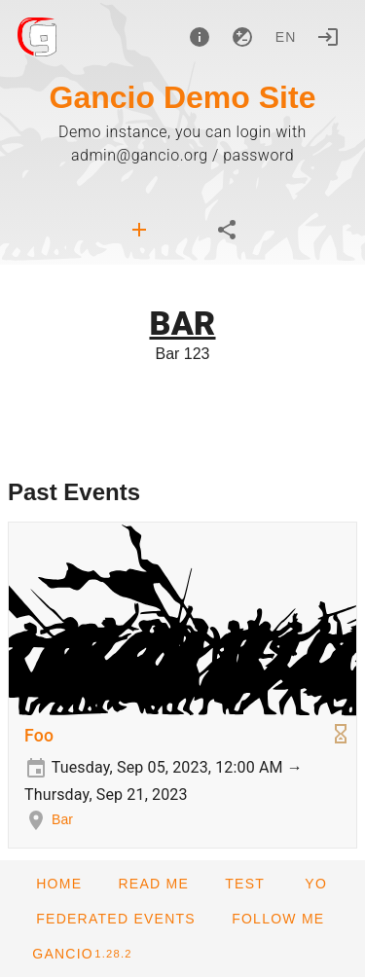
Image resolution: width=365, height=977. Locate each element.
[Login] (328, 37)
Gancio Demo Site (183, 97)
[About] (199, 37)
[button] (115, 918)
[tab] (139, 230)
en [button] (286, 37)
